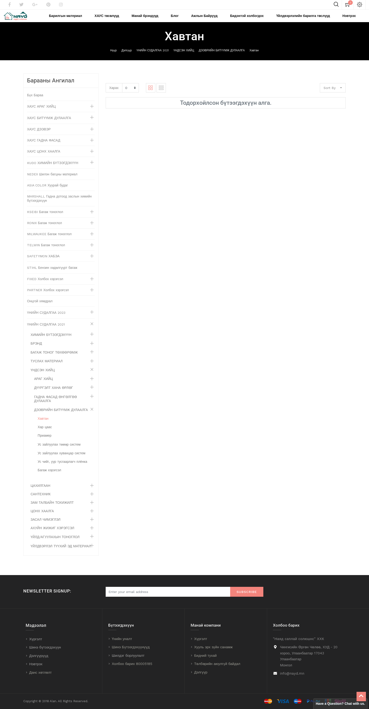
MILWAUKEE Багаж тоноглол (49, 240)
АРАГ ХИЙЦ (43, 385)
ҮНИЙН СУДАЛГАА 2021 (152, 56)
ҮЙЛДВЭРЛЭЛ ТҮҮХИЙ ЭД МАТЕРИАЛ (61, 552)
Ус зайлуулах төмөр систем (59, 451)
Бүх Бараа (35, 101)
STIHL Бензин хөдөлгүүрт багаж (52, 274)
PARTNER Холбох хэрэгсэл (48, 296)
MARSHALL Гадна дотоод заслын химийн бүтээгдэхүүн (59, 205)
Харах (114, 94)
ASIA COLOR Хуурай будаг (47, 191)
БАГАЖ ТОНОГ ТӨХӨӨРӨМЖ (54, 359)
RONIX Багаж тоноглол (44, 229)
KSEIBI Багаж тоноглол (45, 218)
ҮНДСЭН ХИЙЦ (183, 56)
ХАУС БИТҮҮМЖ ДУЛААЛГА (49, 124)
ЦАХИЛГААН (40, 492)
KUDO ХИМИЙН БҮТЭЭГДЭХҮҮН (52, 169)
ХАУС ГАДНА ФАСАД (43, 147)
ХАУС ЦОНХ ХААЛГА (43, 158)
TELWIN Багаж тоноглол (46, 251)
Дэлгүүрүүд (38, 656)
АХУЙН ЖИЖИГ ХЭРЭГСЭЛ (52, 534)
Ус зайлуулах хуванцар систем (61, 459)
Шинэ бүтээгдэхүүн (45, 647)
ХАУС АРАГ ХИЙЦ (41, 113)
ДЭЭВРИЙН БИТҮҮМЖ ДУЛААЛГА (222, 56)
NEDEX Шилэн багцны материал (52, 180)
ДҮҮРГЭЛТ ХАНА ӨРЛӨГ (53, 394)
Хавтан (254, 56)
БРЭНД (36, 350)
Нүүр (113, 56)
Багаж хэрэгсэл (49, 476)
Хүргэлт (35, 639)
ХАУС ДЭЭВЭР (39, 135)
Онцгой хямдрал (39, 307)
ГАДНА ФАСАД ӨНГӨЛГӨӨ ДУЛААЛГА (55, 405)
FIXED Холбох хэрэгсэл (45, 285)
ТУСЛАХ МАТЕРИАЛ (47, 367)
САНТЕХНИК (41, 500)
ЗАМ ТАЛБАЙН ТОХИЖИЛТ (52, 509)
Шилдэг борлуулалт (128, 655)
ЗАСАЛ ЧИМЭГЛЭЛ (45, 526)
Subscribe (247, 592)
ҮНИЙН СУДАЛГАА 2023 (46, 319)
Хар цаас (45, 433)
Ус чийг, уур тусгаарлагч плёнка (62, 468)
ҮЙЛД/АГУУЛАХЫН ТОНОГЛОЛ (55, 543)
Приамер (45, 442)
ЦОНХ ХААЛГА (42, 517)
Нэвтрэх (35, 664)
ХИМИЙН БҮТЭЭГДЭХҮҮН (51, 341)
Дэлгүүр (126, 56)
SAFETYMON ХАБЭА (43, 262)
